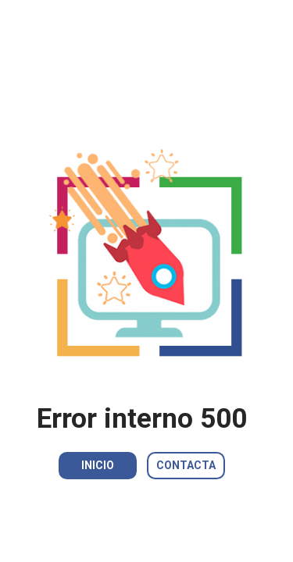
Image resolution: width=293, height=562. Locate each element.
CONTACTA (186, 465)
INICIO (97, 465)
